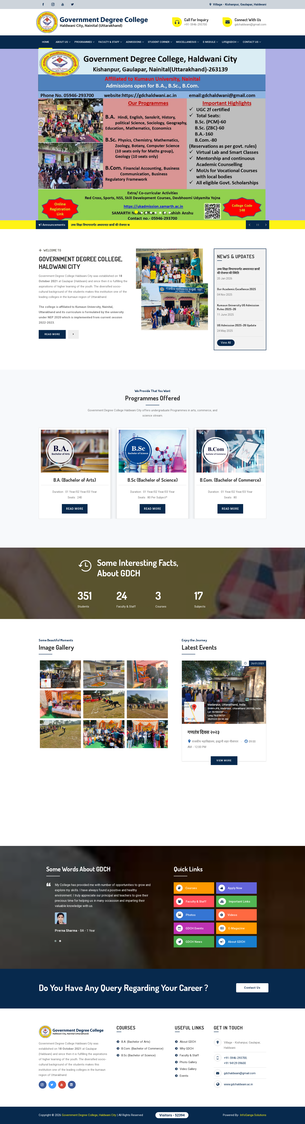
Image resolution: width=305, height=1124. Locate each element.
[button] (136, 212)
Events (181, 1076)
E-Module (209, 41)
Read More (52, 338)
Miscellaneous (186, 41)
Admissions (133, 41)
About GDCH (231, 941)
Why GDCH (184, 1048)
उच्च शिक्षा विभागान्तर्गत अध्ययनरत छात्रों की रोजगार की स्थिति (238, 271)
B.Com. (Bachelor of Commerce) (140, 1048)
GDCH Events (189, 928)
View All (226, 342)
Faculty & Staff (108, 41)
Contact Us (250, 41)
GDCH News (189, 941)
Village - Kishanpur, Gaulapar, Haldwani (237, 4)
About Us (62, 41)
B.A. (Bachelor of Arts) (133, 1041)
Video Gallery (185, 1069)
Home (45, 41)
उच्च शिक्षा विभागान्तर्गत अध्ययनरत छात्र (92, 225)
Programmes (83, 41)
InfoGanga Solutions (253, 1115)
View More (223, 760)
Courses (186, 888)
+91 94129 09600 (235, 1063)
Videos (227, 914)
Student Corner (158, 41)
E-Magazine (231, 928)
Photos (185, 914)
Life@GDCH (229, 41)
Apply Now (230, 888)
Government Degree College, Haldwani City (89, 1115)
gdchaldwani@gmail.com (250, 24)
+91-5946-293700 (195, 24)
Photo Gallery (186, 1062)
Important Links (234, 901)
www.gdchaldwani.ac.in (238, 1084)
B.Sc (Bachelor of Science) (136, 1055)
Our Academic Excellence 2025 (236, 289)
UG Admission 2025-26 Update (236, 325)
